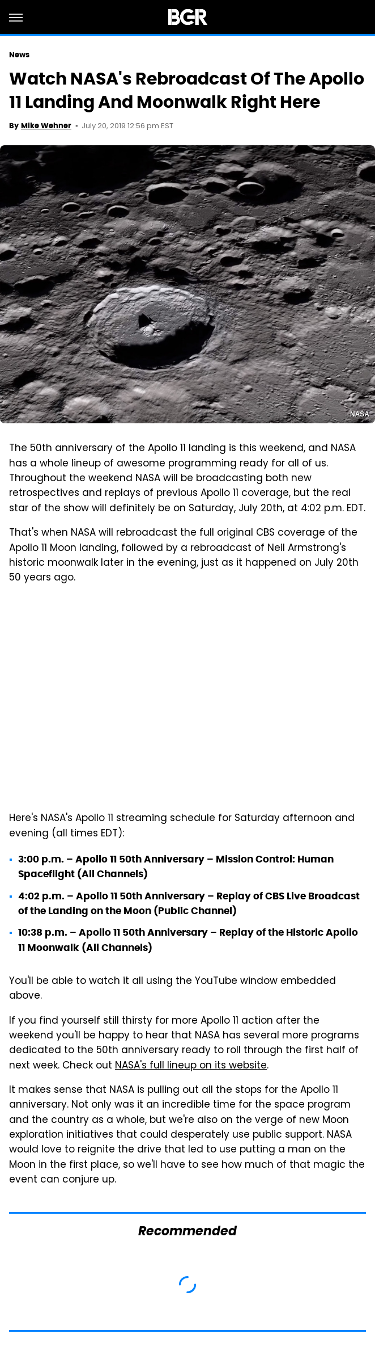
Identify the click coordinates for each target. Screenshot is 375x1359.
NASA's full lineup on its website (191, 1066)
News (19, 55)
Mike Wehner (46, 126)
